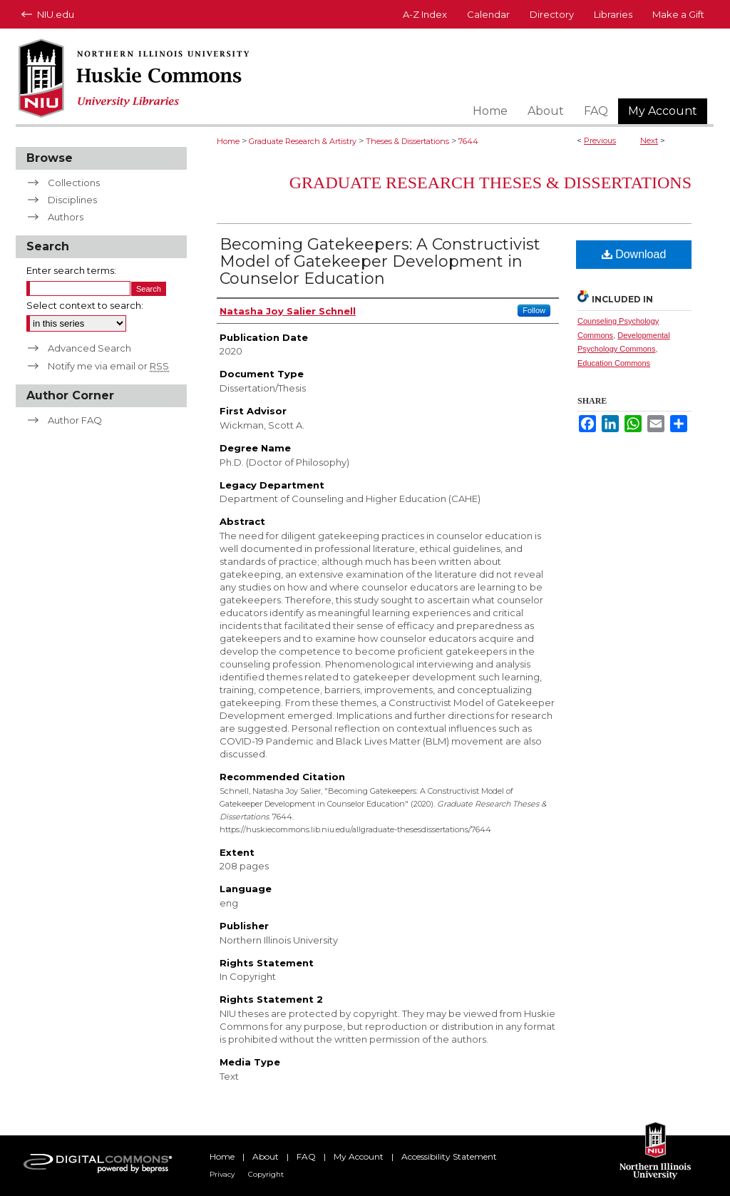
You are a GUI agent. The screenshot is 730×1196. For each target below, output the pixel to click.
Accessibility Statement (449, 1156)
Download (634, 254)
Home (228, 141)
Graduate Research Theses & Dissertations (490, 182)
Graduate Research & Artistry (302, 141)
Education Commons (613, 363)
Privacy (222, 1174)
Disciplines (72, 199)
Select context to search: (84, 305)
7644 (468, 141)
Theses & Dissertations (407, 141)
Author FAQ (75, 420)
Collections (74, 182)
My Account (359, 1156)
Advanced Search (89, 348)
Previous (600, 140)
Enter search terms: (71, 270)
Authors (65, 217)
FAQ (306, 1156)
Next (649, 140)
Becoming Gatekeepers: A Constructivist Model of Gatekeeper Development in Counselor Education (380, 261)
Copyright (266, 1174)
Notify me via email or (108, 366)
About (265, 1156)
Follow (534, 310)
